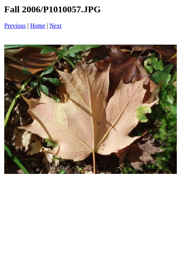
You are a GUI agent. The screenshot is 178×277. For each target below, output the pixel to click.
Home (37, 25)
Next (56, 25)
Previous (15, 25)
